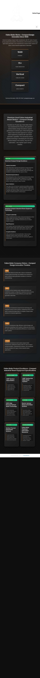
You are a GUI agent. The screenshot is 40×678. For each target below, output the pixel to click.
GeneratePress (26, 455)
